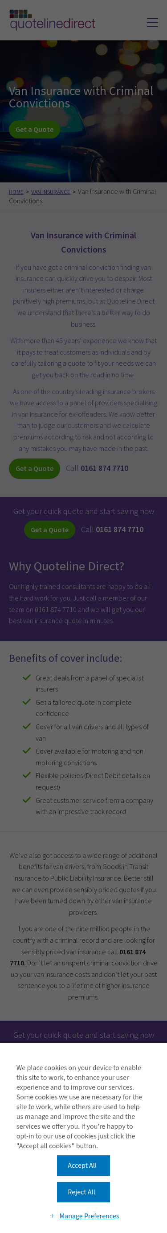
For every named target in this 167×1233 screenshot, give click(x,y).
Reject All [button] (81, 1192)
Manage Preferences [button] (89, 1216)
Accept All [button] (82, 1165)
